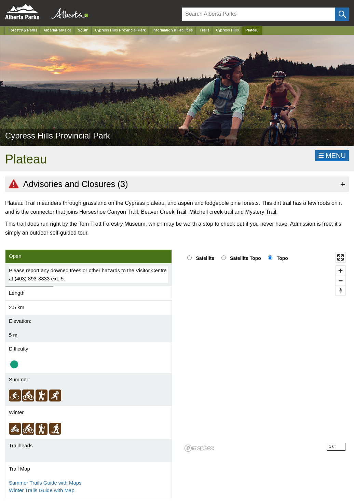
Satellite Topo (245, 258)
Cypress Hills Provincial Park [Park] (120, 30)
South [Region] (83, 30)
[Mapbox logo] (199, 448)
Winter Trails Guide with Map (41, 490)
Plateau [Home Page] (252, 30)
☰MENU (332, 155)
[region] (265, 351)
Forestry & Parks (23, 30)
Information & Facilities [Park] (172, 30)
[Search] (258, 14)
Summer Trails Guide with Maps (45, 483)
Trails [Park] (204, 30)
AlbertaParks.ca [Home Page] (57, 30)
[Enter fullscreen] (340, 257)
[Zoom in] (340, 271)
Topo (282, 258)
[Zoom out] (340, 281)
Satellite (205, 258)
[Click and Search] (342, 14)
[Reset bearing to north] (340, 290)
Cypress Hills (227, 30)
